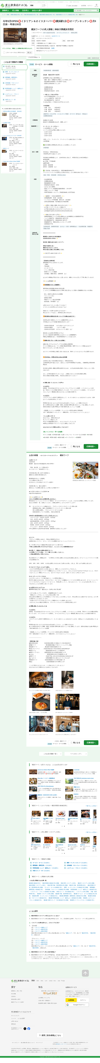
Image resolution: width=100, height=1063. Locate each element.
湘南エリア (69, 933)
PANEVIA (76, 794)
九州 (46, 980)
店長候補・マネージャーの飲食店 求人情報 (57, 889)
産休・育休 (47, 175)
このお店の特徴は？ (33, 57)
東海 (42, 980)
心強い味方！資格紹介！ (44, 1000)
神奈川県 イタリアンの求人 (68, 883)
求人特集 (15, 10)
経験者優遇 (55, 70)
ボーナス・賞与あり (75, 114)
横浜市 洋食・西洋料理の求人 (77, 885)
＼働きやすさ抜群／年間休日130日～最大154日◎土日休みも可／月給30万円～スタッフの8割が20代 (85, 798)
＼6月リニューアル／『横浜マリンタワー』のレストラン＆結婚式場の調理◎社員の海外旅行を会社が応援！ (85, 782)
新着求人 (5, 10)
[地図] (52, 48)
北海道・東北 (52, 980)
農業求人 (35, 1052)
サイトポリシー (15, 1042)
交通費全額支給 (48, 116)
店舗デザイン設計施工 (53, 1048)
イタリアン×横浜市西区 (41, 931)
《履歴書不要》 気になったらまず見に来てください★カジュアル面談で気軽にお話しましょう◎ (85, 790)
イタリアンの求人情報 (82, 891)
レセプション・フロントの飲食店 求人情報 (43, 891)
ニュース (13, 1018)
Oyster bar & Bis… (74, 845)
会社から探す (37, 10)
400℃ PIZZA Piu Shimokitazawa (46, 786)
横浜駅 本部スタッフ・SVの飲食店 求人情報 (56, 900)
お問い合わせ (14, 1021)
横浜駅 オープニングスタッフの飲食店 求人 (82, 900)
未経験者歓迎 (47, 70)
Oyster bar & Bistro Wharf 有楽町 (46, 769)
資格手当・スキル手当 (50, 114)
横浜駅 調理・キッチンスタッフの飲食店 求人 (45, 896)
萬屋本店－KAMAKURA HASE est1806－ (48, 795)
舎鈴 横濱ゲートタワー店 (48, 819)
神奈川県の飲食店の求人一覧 (31, 14)
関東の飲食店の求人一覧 (16, 14)
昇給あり (84, 114)
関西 (38, 980)
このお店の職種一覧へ (52, 754)
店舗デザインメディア (22, 1052)
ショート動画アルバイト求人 (52, 1052)
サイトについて (15, 1015)
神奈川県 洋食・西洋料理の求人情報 (57, 885)
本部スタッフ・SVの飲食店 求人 (65, 891)
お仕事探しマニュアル (44, 997)
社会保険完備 (82, 226)
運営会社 (13, 1024)
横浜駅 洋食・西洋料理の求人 (64, 893)
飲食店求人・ (71, 1048)
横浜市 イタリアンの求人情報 (86, 883)
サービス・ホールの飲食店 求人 (53, 887)
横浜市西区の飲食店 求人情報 (51, 883)
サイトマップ (39, 1042)
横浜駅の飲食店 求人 (35, 883)
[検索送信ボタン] (97, 10)
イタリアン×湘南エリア (41, 927)
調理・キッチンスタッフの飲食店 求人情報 (76, 887)
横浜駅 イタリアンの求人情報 (45, 893)
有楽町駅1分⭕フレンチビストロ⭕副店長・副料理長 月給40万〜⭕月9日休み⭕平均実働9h (49, 773)
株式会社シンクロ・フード (61, 1044)
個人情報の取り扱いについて (28, 1042)
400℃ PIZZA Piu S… (38, 845)
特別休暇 (53, 175)
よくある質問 (21, 1018)
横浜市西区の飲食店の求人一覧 (47, 14)
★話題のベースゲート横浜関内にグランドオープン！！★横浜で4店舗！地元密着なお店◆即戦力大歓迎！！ (49, 782)
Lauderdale (76, 769)
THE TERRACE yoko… (61, 845)
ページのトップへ (78, 754)
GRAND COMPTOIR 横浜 (73, 819)
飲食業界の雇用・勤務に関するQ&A (47, 1003)
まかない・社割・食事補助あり (68, 226)
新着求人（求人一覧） (17, 991)
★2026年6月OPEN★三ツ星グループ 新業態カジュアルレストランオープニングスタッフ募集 (85, 773)
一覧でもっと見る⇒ (91, 806)
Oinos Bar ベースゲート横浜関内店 (46, 778)
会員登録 (71, 1000)
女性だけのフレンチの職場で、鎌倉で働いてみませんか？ (49, 798)
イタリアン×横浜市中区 (41, 929)
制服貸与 (89, 226)
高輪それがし (77, 787)
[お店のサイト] (56, 36)
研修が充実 (47, 228)
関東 (8, 14)
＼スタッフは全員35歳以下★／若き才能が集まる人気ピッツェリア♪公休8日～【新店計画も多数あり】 (49, 790)
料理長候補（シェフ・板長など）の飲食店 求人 (84, 889)
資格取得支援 (55, 226)
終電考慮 (46, 147)
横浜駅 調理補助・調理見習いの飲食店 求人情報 (73, 896)
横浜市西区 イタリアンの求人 (37, 885)
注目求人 (25, 10)
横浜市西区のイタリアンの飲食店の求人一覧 (66, 14)
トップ (3, 14)
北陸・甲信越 (61, 980)
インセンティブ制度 (62, 114)
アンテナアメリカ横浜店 (85, 819)
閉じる (29, 52)
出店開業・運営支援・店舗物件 (32, 1048)
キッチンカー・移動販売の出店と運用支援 (62, 1050)
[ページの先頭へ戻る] (85, 973)
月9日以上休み (62, 175)
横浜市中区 (85, 933)
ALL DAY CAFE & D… (35, 819)
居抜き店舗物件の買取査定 (38, 1050)
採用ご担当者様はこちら (51, 1035)
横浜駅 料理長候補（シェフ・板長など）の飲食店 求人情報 (65, 898)
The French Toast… (60, 818)
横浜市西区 (36, 948)
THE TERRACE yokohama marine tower (84, 778)
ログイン (83, 1000)
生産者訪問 (47, 226)
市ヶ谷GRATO (48, 845)
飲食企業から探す (15, 999)
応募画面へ (91, 64)
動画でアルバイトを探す (17, 1002)
